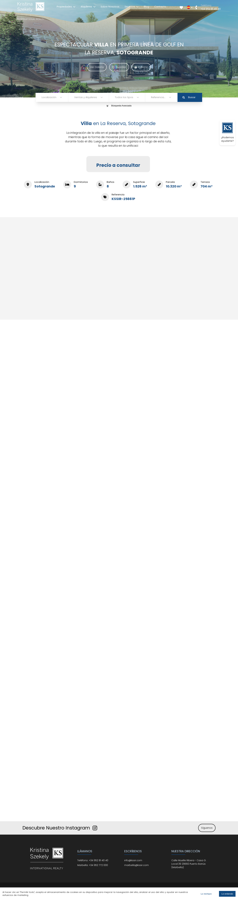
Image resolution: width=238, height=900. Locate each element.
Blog (146, 6)
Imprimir (141, 67)
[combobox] (74, 97)
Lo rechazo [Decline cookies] (206, 894)
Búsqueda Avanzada (119, 105)
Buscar (188, 97)
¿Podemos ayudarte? (227, 133)
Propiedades (66, 6)
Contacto (160, 6)
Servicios (132, 6)
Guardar (119, 67)
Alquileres (88, 6)
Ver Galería (97, 67)
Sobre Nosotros (110, 6)
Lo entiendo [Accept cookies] (227, 894)
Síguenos (207, 827)
